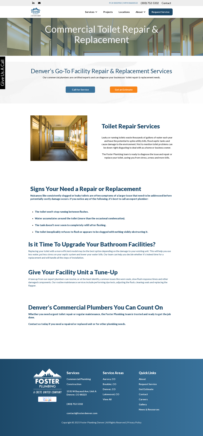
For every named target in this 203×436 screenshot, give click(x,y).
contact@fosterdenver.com (82, 413)
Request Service (160, 11)
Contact (166, 3)
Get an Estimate (124, 89)
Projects (108, 11)
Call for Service (80, 89)
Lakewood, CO (111, 394)
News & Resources (149, 409)
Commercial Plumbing (79, 379)
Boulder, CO (109, 384)
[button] (91, 12)
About (142, 379)
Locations (124, 11)
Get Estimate (146, 389)
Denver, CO (109, 389)
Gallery (143, 404)
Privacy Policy (134, 422)
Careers (143, 399)
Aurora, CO (109, 379)
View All (107, 399)
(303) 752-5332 (150, 3)
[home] (35, 12)
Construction (74, 384)
